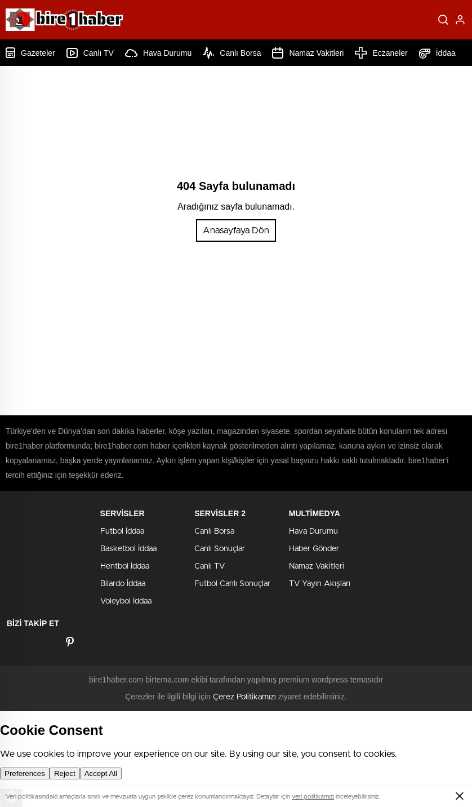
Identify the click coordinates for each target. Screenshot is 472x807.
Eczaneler (381, 53)
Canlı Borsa (232, 53)
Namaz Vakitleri (308, 53)
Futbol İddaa (122, 531)
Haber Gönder (314, 549)
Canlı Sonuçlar (219, 549)
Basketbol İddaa (128, 549)
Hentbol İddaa (124, 566)
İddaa (437, 53)
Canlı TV (90, 53)
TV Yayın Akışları (319, 584)
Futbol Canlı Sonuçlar (232, 584)
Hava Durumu (158, 53)
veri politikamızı (313, 796)
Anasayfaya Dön (236, 230)
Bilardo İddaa (122, 584)
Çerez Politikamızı (244, 697)
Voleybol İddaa (126, 601)
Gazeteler (30, 52)
